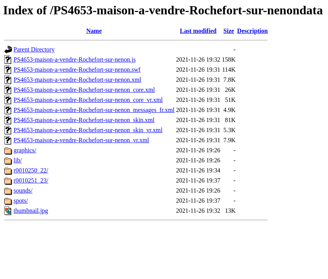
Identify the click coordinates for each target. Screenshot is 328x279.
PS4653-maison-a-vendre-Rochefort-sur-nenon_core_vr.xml (88, 99)
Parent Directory (34, 49)
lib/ (18, 160)
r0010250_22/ (31, 170)
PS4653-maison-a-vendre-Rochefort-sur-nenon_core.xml (84, 89)
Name (94, 31)
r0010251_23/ (31, 180)
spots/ (21, 200)
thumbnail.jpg (31, 210)
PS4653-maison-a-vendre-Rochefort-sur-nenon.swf (77, 69)
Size (229, 31)
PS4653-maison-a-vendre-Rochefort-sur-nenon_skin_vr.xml (88, 130)
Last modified (198, 31)
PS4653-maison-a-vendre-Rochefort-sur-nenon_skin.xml (84, 120)
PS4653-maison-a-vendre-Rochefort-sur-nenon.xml (77, 79)
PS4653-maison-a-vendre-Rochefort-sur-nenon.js (75, 59)
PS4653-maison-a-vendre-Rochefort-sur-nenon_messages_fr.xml (94, 110)
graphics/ (25, 150)
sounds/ (23, 190)
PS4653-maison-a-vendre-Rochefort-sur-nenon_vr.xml (81, 140)
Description (252, 31)
